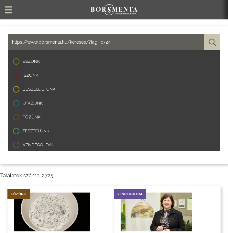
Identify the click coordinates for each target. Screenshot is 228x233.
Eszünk (31, 61)
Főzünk (31, 117)
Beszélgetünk (39, 89)
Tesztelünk (36, 130)
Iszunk (30, 75)
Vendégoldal (38, 144)
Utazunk (33, 103)
